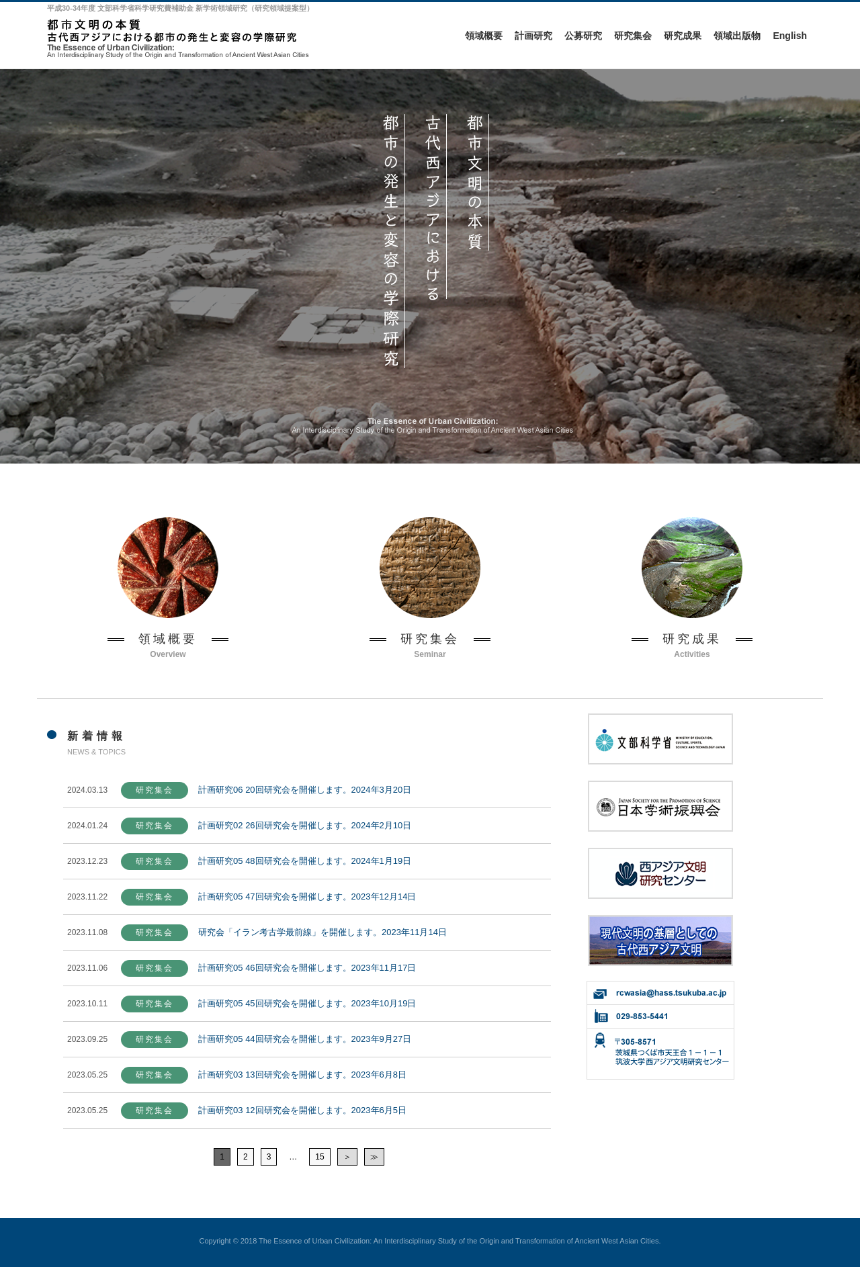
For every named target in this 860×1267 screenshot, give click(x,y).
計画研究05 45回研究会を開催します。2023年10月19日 (307, 1003)
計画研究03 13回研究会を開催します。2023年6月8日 (302, 1074)
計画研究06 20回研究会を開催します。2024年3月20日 (304, 790)
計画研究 (533, 35)
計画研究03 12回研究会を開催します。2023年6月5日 (302, 1110)
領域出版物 (737, 35)
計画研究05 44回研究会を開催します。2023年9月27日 (304, 1039)
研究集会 (633, 35)
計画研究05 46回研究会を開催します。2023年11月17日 (307, 968)
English (790, 35)
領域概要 (484, 35)
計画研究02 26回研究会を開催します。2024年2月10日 (304, 825)
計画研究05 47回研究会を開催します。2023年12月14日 (307, 896)
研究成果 (682, 35)
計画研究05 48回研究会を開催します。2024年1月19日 (304, 861)
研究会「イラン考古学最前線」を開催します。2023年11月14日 (322, 932)
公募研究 (583, 35)
